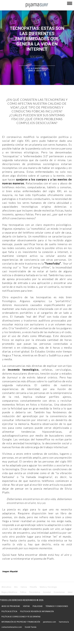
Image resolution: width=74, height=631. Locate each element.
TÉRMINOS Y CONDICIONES (57, 606)
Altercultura (6, 587)
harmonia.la (64, 622)
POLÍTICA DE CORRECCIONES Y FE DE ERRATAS (20, 617)
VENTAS (26, 606)
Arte (16, 587)
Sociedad (37, 57)
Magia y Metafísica (9, 592)
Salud (70, 592)
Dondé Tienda (30, 627)
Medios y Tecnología (48, 587)
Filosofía (33, 587)
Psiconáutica (34, 592)
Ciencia (24, 587)
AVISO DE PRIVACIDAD (10, 606)
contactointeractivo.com (11, 627)
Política (23, 592)
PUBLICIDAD (38, 606)
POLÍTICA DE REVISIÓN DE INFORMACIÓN (37, 611)
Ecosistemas (59, 592)
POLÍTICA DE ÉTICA (9, 611)
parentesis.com (49, 622)
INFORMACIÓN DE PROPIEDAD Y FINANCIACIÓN (20, 622)
